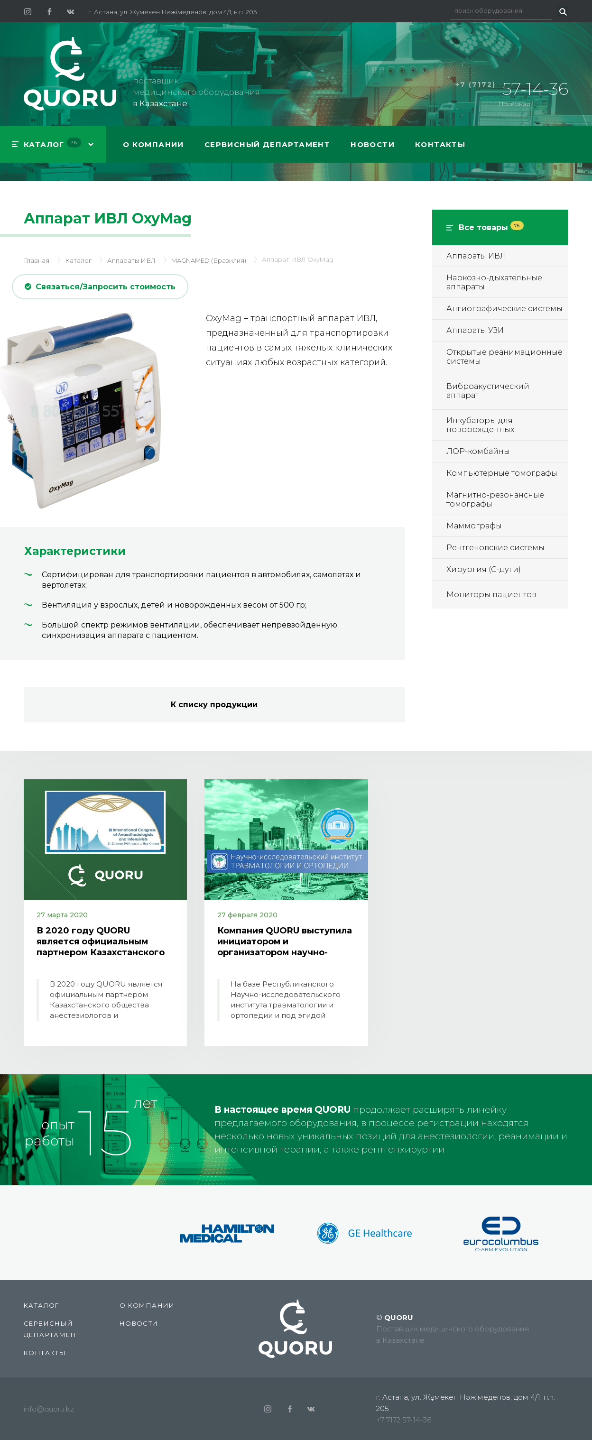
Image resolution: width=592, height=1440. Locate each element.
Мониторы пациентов (491, 594)
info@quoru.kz (49, 1408)
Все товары (491, 227)
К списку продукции (214, 704)
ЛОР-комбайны (478, 451)
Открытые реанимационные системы (504, 357)
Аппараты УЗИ (475, 330)
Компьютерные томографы (501, 473)
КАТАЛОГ (52, 143)
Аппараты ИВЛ (476, 255)
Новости (373, 144)
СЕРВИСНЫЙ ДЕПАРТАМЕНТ (267, 144)
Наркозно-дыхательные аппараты (494, 282)
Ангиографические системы (504, 308)
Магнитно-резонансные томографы (495, 499)
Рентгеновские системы (495, 547)
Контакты (440, 144)
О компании (153, 144)
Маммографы (474, 525)
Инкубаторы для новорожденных (480, 425)
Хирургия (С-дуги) (483, 569)
